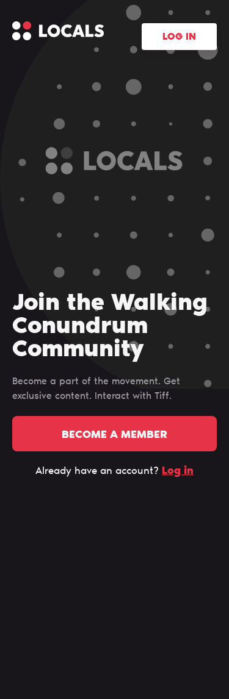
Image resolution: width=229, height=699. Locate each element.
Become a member (114, 435)
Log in (179, 37)
